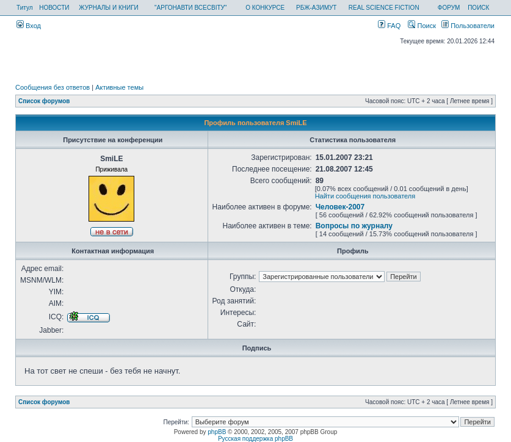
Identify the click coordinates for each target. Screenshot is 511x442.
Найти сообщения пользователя (365, 196)
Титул (24, 7)
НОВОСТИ (54, 7)
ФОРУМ (449, 7)
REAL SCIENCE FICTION (384, 7)
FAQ (389, 25)
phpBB (217, 432)
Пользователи (468, 25)
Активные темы (119, 87)
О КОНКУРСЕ (264, 7)
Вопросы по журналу (354, 226)
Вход (28, 25)
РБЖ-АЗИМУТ (316, 7)
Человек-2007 (340, 207)
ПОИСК (478, 7)
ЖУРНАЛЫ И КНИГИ (109, 7)
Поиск (422, 25)
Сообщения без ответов (52, 87)
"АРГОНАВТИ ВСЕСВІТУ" (190, 7)
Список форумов (44, 101)
